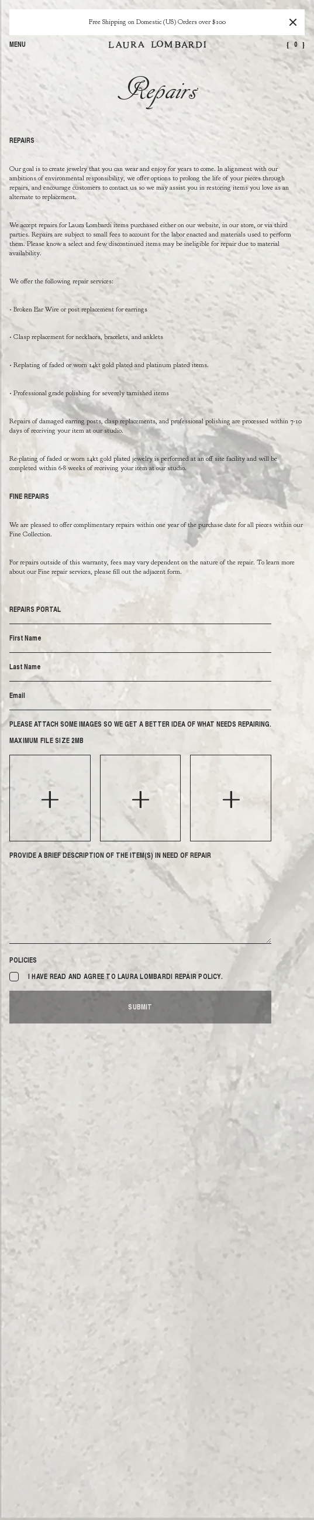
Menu (17, 44)
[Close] (293, 22)
